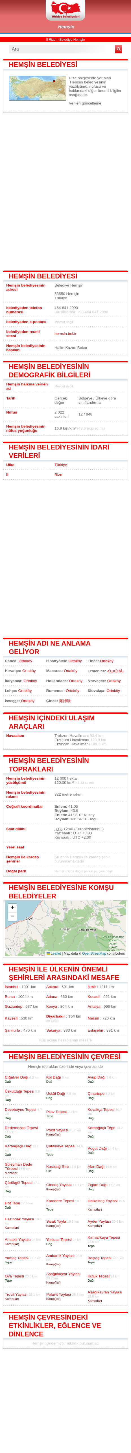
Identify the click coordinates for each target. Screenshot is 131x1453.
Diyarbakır (55, 1016)
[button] (12, 908)
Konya (51, 1006)
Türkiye (60, 465)
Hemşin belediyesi (43, 64)
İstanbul (11, 987)
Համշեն (115, 671)
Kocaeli (94, 997)
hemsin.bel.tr (65, 334)
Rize (58, 475)
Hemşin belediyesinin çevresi (65, 1057)
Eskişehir (95, 1030)
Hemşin (66, 26)
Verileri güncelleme (85, 103)
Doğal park (16, 871)
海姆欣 (65, 701)
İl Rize (50, 40)
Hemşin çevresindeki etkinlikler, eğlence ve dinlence (55, 1325)
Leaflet (54, 953)
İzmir (92, 987)
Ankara (52, 987)
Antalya (94, 1006)
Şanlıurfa (12, 1030)
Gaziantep (13, 1006)
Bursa (10, 997)
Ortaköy (25, 661)
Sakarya (53, 1030)
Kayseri (11, 1018)
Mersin (93, 1018)
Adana (51, 997)
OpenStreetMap (94, 953)
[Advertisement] (65, 191)
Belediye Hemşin (72, 40)
